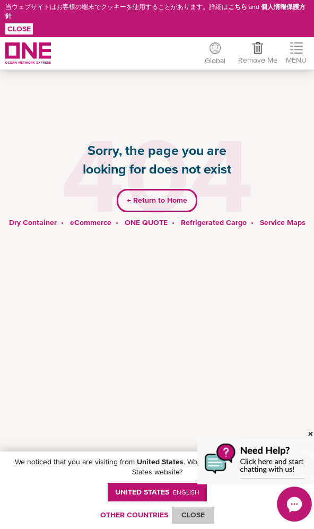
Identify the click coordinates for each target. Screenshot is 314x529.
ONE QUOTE (146, 222)
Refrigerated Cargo (214, 222)
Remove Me (257, 60)
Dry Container (33, 222)
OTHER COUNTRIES (134, 514)
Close (19, 28)
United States (157, 492)
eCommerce (90, 222)
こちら (237, 7)
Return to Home (157, 200)
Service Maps (283, 222)
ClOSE (193, 514)
